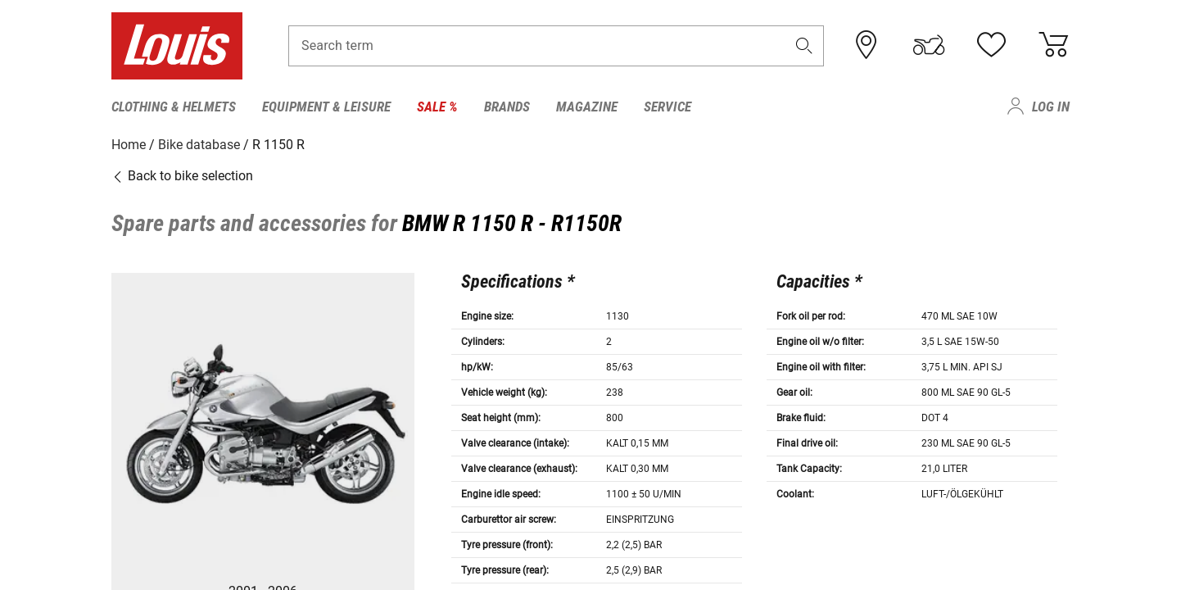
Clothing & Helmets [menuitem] (173, 106)
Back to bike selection (182, 176)
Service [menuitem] (667, 106)
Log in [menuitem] (1051, 106)
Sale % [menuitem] (437, 106)
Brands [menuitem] (507, 106)
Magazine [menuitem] (587, 106)
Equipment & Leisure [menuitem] (326, 106)
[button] (804, 46)
